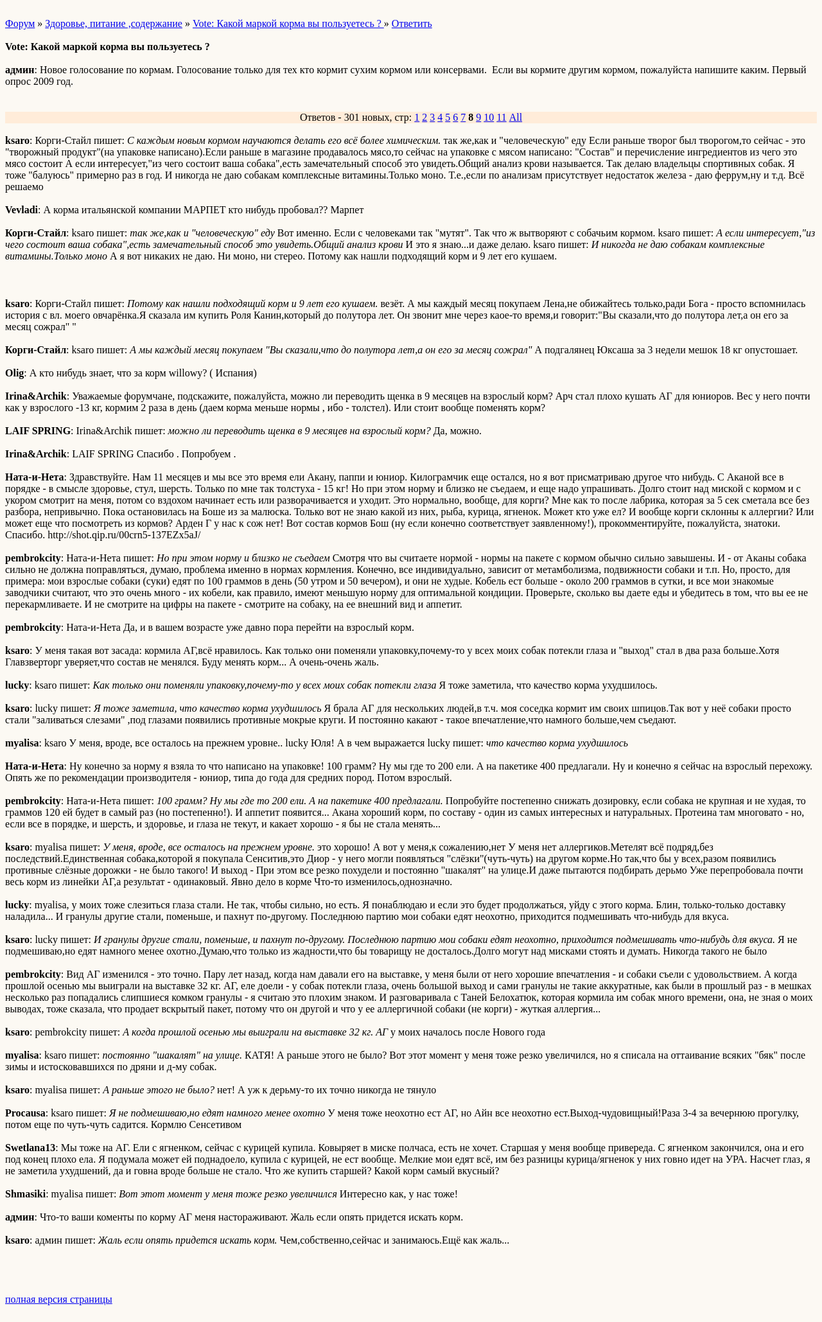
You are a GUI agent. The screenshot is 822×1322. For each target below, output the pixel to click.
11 (501, 117)
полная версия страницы (58, 1299)
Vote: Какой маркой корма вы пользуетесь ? (288, 23)
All (515, 117)
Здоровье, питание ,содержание (113, 23)
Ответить (412, 23)
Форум (20, 23)
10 (489, 117)
